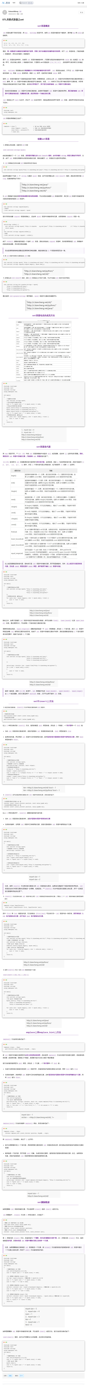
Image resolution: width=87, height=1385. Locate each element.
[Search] (26, 3)
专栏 (14, 3)
